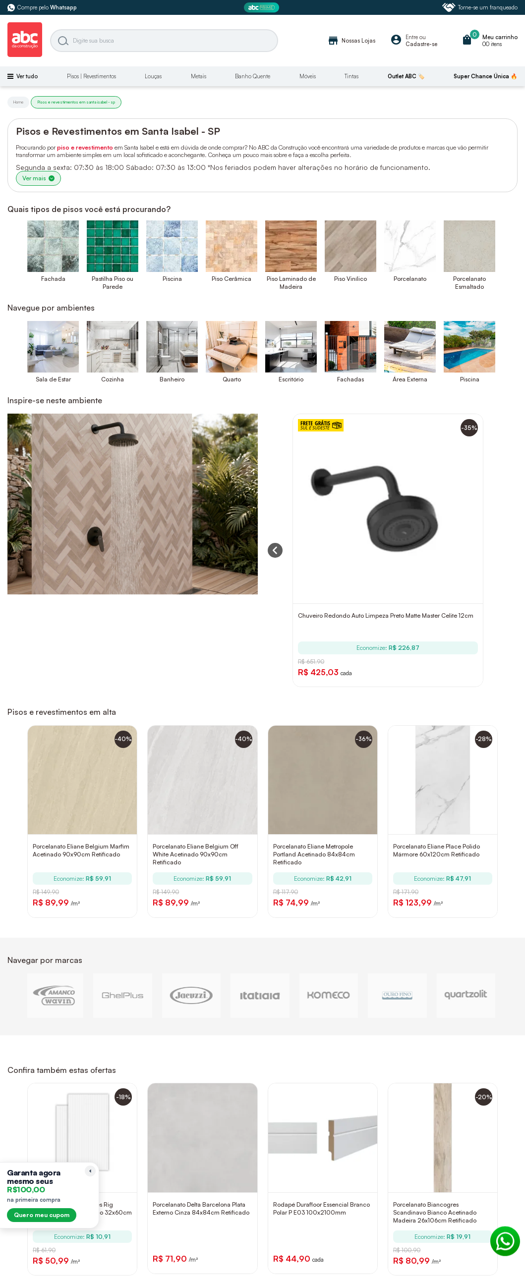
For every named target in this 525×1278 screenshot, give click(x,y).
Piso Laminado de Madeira (291, 282)
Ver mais (38, 178)
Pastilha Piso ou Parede (112, 282)
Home (18, 102)
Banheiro (172, 379)
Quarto (232, 379)
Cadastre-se (421, 44)
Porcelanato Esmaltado (469, 282)
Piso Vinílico (350, 278)
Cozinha (112, 379)
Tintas (351, 76)
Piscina (172, 278)
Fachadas (350, 379)
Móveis (307, 76)
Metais (198, 76)
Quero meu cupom (41, 1215)
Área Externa (410, 379)
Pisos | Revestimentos (91, 76)
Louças (153, 76)
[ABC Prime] (263, 7)
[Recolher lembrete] (90, 1171)
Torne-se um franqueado (480, 7)
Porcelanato (410, 278)
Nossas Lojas (351, 41)
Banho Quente (252, 76)
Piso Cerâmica (231, 278)
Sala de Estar (53, 379)
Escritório (291, 379)
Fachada (53, 278)
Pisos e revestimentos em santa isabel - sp (76, 102)
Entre (412, 37)
